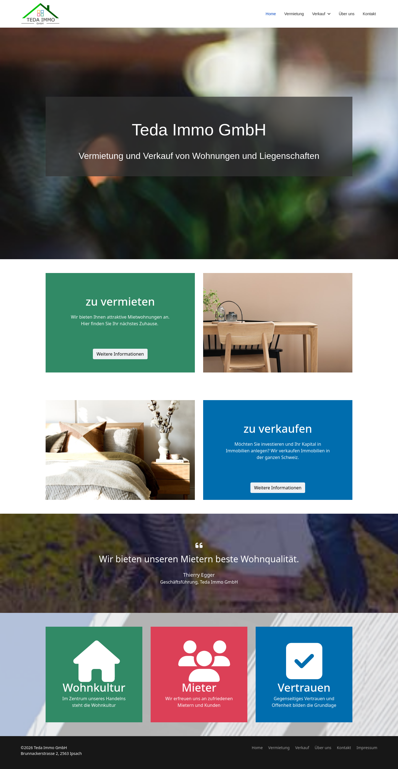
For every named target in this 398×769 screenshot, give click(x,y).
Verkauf (318, 14)
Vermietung (294, 14)
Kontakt (369, 14)
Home (271, 14)
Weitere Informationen (120, 354)
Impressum (367, 747)
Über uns (347, 14)
